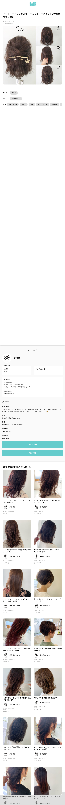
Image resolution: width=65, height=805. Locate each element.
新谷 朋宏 (17, 226)
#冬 (32, 104)
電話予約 (32, 320)
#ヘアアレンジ (42, 104)
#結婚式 (54, 104)
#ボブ (23, 104)
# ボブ (14, 92)
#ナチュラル (13, 104)
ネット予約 (32, 312)
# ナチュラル (16, 98)
